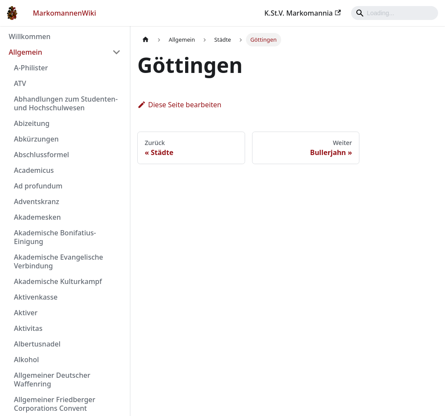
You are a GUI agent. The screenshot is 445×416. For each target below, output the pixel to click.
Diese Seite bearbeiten (179, 104)
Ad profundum (38, 186)
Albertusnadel (37, 344)
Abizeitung (32, 123)
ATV (20, 83)
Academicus (34, 170)
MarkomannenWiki (64, 13)
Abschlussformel (41, 154)
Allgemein (25, 52)
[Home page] (145, 39)
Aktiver (25, 312)
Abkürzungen (36, 139)
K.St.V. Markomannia (302, 13)
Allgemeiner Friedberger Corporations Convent (54, 404)
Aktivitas (28, 328)
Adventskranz (36, 201)
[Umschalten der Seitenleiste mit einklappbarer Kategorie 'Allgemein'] (116, 52)
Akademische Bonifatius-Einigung (55, 237)
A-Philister (31, 68)
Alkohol (26, 359)
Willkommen (29, 36)
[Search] (394, 13)
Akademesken (37, 217)
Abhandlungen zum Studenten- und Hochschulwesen (66, 103)
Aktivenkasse (35, 297)
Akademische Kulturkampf (58, 281)
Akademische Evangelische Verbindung (58, 261)
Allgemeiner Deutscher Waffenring (52, 379)
